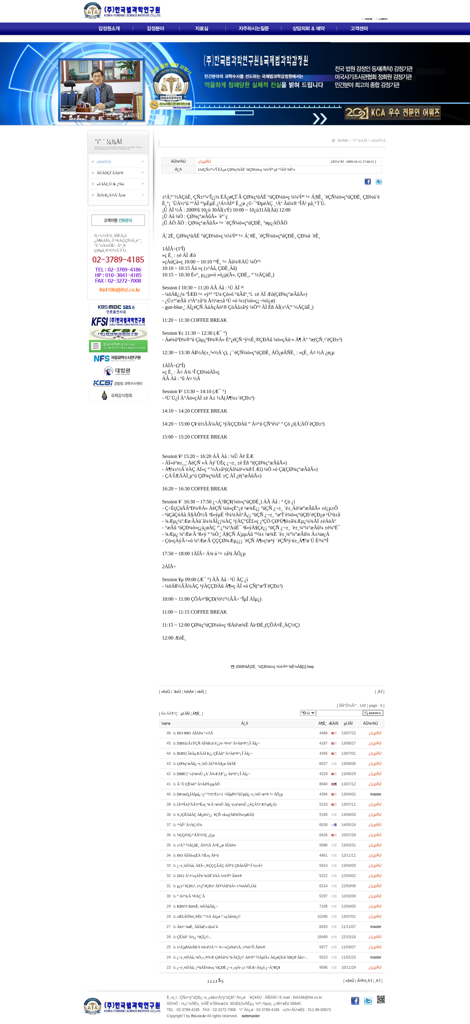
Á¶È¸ (197, 713)
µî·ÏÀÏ (185, 713)
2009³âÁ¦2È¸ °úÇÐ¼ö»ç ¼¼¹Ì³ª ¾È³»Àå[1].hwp (271, 667)
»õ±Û (165, 692)
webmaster (251, 1016)
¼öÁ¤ (189, 692)
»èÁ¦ (200, 692)
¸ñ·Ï (379, 692)
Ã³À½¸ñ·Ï (364, 981)
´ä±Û (177, 692)
